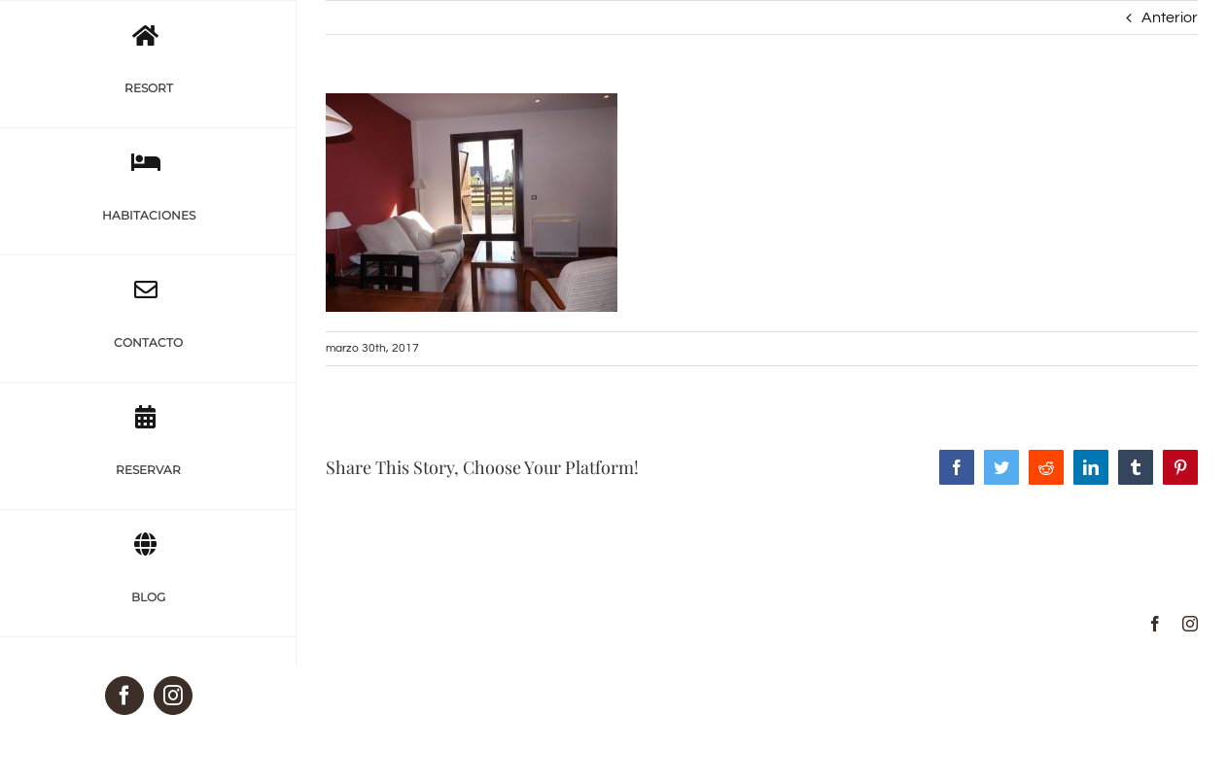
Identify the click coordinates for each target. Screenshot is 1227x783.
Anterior (1169, 17)
